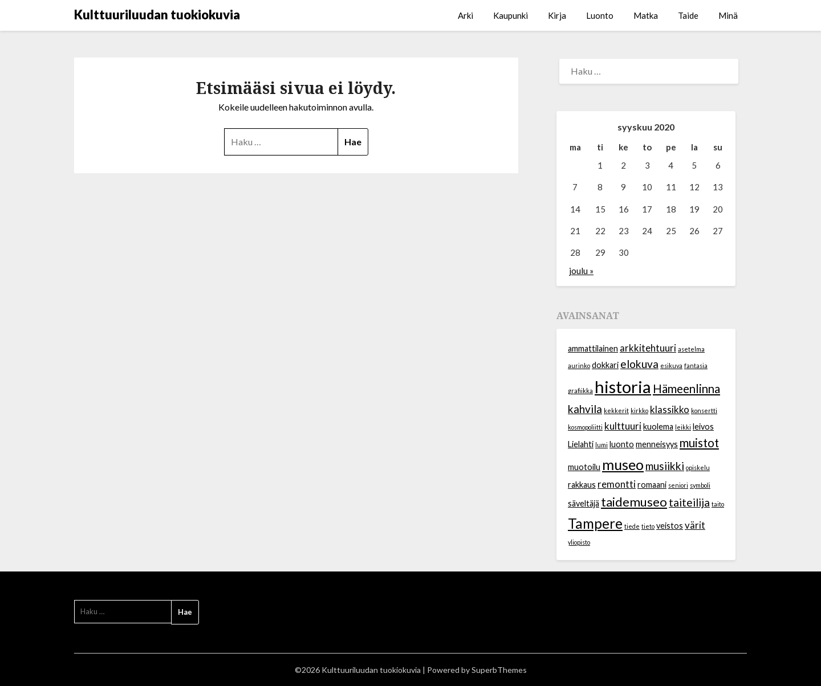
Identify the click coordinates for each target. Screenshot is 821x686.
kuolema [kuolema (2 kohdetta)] (658, 426)
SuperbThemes (499, 670)
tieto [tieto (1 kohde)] (648, 526)
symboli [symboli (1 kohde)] (700, 485)
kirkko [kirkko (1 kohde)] (639, 410)
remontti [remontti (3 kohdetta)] (617, 484)
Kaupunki (510, 15)
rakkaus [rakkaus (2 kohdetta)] (582, 484)
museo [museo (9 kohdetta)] (623, 464)
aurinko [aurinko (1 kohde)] (579, 365)
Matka (645, 15)
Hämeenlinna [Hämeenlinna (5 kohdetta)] (686, 388)
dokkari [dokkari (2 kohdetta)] (605, 365)
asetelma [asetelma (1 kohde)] (691, 349)
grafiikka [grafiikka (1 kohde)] (580, 390)
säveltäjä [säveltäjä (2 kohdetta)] (583, 503)
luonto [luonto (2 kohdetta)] (621, 444)
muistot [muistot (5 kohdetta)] (699, 443)
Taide (688, 15)
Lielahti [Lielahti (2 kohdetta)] (581, 444)
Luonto (599, 15)
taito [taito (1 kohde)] (718, 504)
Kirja (557, 15)
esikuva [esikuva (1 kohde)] (671, 365)
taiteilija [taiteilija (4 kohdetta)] (689, 502)
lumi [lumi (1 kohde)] (601, 444)
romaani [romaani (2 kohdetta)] (651, 484)
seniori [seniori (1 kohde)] (678, 485)
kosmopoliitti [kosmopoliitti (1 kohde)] (585, 427)
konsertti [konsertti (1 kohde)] (704, 410)
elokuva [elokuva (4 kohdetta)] (639, 363)
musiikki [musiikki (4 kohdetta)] (664, 465)
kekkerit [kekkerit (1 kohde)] (616, 410)
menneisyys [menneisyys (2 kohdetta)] (657, 444)
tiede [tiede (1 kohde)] (632, 526)
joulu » (581, 271)
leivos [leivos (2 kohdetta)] (703, 426)
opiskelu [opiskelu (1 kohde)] (698, 467)
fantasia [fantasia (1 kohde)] (696, 365)
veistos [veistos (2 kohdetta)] (669, 525)
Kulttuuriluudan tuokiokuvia (157, 14)
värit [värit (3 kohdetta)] (695, 525)
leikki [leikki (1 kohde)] (683, 427)
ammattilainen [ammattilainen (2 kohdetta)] (593, 348)
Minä (728, 15)
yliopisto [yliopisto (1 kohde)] (579, 542)
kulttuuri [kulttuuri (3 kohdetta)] (622, 426)
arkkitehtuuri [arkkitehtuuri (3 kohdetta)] (648, 348)
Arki (465, 15)
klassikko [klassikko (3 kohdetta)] (669, 409)
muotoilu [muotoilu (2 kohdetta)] (584, 467)
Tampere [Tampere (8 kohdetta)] (595, 523)
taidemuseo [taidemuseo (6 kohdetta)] (634, 501)
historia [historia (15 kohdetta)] (623, 387)
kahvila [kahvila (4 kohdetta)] (585, 408)
